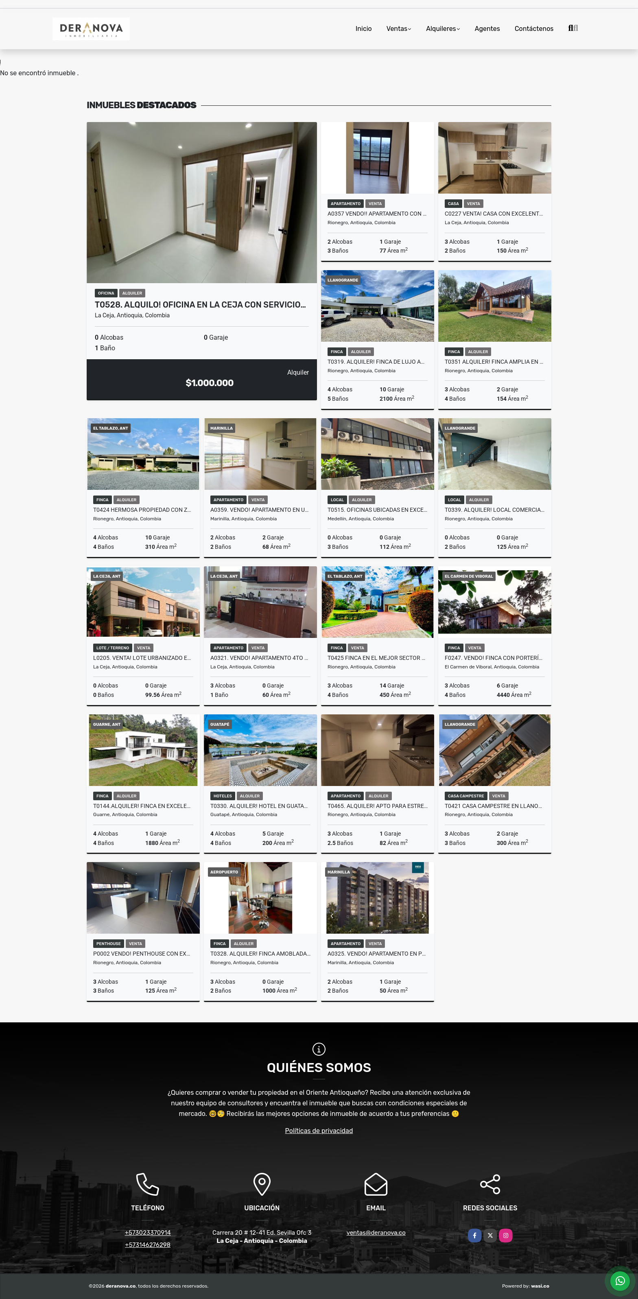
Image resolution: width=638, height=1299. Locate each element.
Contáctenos (534, 29)
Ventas (397, 29)
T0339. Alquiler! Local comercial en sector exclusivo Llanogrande (495, 510)
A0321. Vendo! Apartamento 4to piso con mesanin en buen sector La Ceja (260, 658)
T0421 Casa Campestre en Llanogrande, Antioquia (495, 806)
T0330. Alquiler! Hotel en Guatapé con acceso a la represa (260, 806)
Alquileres (441, 29)
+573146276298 (147, 1245)
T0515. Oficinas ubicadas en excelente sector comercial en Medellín (378, 510)
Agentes (487, 29)
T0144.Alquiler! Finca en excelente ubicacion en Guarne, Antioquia (143, 806)
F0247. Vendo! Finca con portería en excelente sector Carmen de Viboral (495, 658)
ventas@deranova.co (376, 1232)
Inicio (364, 29)
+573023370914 (148, 1232)
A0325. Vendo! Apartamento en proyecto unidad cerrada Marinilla (378, 953)
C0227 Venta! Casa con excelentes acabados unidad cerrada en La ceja (495, 213)
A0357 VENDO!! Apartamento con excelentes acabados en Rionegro (378, 213)
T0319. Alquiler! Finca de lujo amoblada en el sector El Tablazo (378, 361)
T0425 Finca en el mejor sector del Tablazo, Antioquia (378, 658)
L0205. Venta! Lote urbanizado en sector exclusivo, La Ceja (143, 658)
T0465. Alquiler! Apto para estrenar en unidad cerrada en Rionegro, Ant (378, 806)
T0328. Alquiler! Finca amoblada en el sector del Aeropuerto (260, 953)
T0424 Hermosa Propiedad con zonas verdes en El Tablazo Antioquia (143, 510)
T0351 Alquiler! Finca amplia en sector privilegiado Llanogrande (495, 361)
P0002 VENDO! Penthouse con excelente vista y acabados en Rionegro (143, 953)
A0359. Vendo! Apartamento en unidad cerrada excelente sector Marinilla (260, 510)
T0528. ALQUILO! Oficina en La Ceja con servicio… (200, 305)
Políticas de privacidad (319, 1131)
